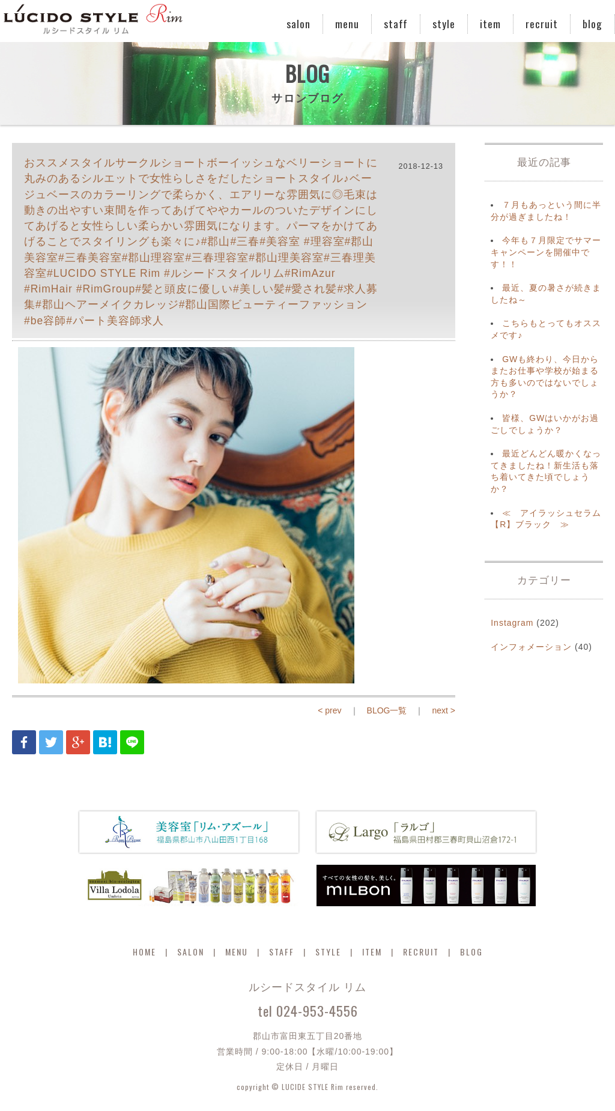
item (490, 23)
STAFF (281, 951)
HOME (144, 951)
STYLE (328, 951)
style (443, 23)
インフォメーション (531, 647)
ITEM (372, 951)
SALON (190, 951)
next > (443, 710)
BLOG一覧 (387, 710)
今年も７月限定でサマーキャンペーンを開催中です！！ (546, 251)
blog (592, 23)
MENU (236, 951)
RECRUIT (421, 951)
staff (396, 23)
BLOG (471, 951)
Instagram (512, 623)
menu (347, 23)
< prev (329, 710)
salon (298, 23)
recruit (542, 23)
